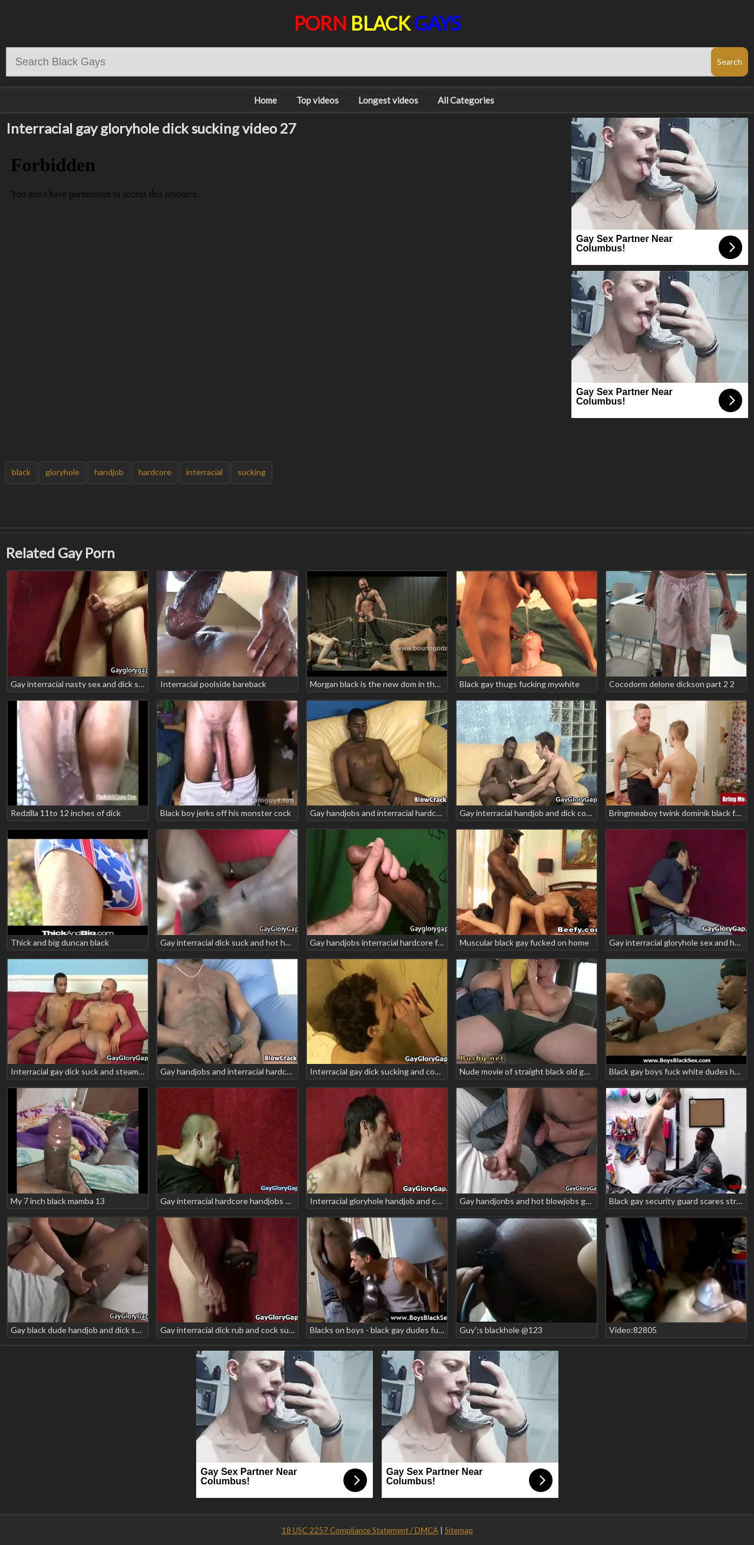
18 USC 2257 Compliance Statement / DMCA (360, 1530)
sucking (251, 472)
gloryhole (62, 472)
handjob (109, 472)
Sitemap (459, 1530)
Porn (377, 23)
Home (265, 100)
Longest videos (388, 100)
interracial (204, 472)
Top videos (317, 100)
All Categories (466, 100)
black (21, 472)
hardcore (154, 472)
